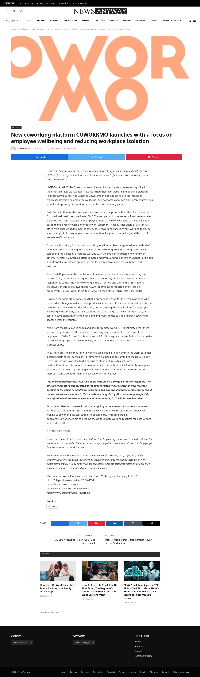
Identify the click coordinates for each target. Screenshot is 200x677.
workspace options (84, 262)
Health (127, 20)
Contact (154, 20)
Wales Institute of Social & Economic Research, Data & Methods (107, 291)
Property (86, 20)
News (29, 20)
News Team (25, 148)
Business (54, 20)
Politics (100, 20)
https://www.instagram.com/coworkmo (69, 492)
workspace (140, 352)
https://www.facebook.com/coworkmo (69, 488)
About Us (140, 20)
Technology (70, 20)
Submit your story (172, 20)
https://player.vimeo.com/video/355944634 (71, 480)
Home (138, 641)
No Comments (55, 148)
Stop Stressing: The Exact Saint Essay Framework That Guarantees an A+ (54, 3)
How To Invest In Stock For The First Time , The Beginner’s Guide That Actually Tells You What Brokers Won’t (100, 590)
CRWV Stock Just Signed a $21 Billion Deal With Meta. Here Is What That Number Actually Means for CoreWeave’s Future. (141, 592)
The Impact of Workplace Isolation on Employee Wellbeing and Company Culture (93, 476)
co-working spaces (101, 332)
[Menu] (194, 20)
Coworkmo (80, 187)
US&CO (60, 344)
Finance (41, 20)
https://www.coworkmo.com (63, 484)
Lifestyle (113, 20)
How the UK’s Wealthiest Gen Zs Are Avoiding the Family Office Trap (57, 588)
